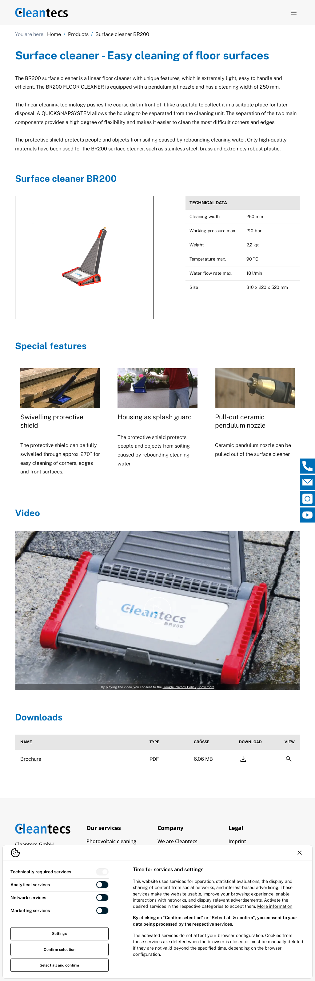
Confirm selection (59, 949)
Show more (205, 687)
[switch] (102, 872)
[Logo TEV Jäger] (41, 13)
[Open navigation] (293, 12)
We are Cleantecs (177, 841)
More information (274, 906)
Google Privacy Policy (180, 687)
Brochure (30, 759)
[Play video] (157, 610)
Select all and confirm (59, 965)
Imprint (237, 841)
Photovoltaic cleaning (111, 841)
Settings (59, 933)
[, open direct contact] (307, 465)
